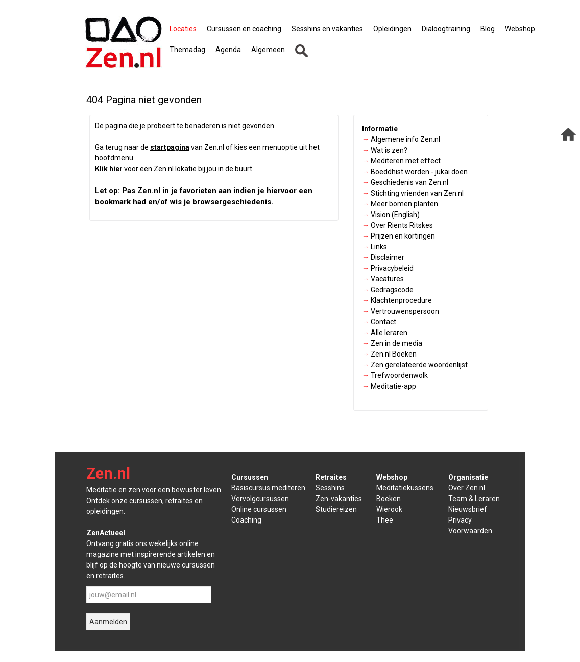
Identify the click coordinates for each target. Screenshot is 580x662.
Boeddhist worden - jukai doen (415, 172)
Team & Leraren (474, 498)
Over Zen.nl (466, 488)
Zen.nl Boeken (389, 354)
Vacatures (383, 279)
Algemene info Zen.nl (401, 139)
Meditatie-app (389, 386)
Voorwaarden (470, 531)
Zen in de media (392, 343)
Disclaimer (383, 257)
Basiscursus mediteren (268, 488)
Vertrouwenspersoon (400, 311)
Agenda (228, 49)
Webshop (520, 29)
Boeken (388, 498)
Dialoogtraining (446, 29)
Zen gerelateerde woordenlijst (415, 365)
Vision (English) (391, 214)
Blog (487, 29)
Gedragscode (388, 290)
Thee (384, 520)
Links (374, 247)
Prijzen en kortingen (398, 236)
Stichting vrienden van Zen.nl (413, 193)
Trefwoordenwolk (395, 375)
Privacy (460, 520)
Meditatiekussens (404, 488)
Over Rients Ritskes (397, 225)
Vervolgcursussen (260, 498)
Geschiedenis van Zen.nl (405, 182)
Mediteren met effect (401, 161)
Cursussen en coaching (244, 29)
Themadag (187, 49)
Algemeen (268, 49)
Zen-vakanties (339, 498)
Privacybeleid (388, 268)
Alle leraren (384, 332)
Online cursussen (258, 509)
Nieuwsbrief (467, 509)
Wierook (389, 509)
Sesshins (330, 488)
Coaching (246, 520)
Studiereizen (336, 509)
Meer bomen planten (400, 204)
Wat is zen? (384, 150)
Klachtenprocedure (397, 300)
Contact (379, 322)
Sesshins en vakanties (327, 29)
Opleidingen (392, 29)
